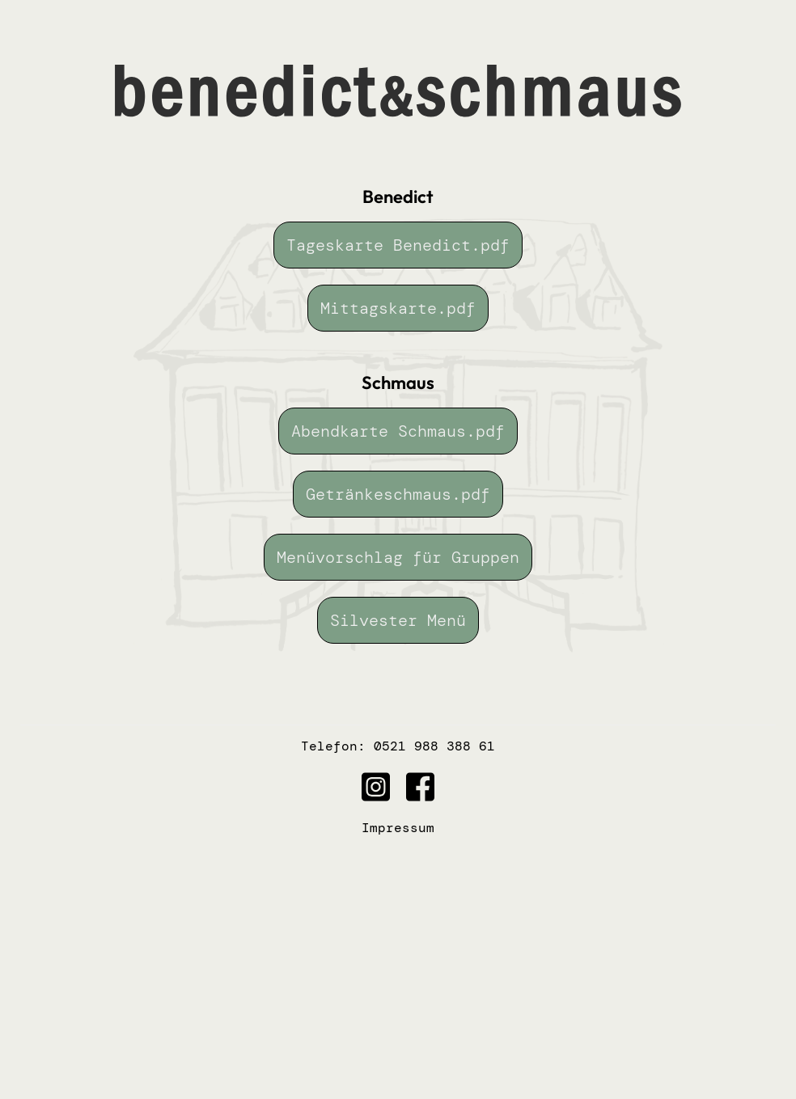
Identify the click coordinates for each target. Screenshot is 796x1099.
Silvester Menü (398, 620)
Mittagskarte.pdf (398, 308)
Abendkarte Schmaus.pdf (398, 431)
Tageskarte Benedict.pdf (398, 245)
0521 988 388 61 (434, 746)
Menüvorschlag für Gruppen (398, 557)
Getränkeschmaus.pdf (398, 494)
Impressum (398, 827)
